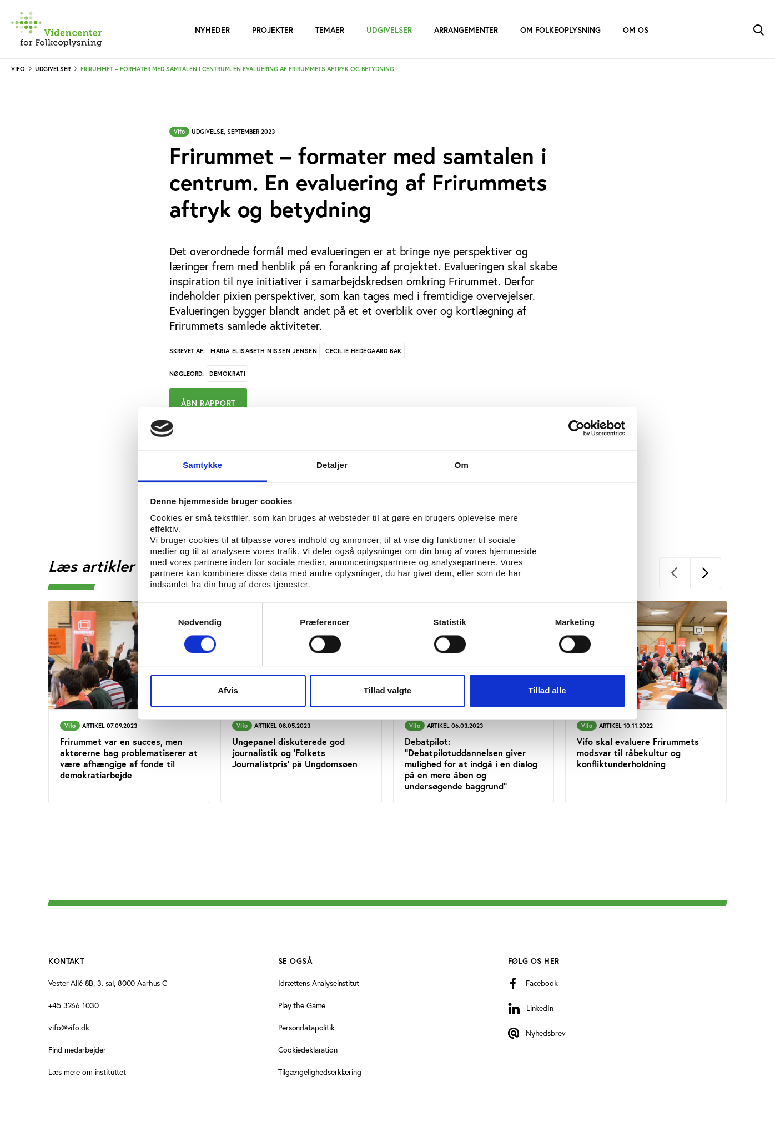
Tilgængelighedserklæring (319, 1071)
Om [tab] (462, 465)
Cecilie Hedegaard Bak (363, 351)
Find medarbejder (77, 1049)
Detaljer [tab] (332, 465)
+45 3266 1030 (73, 1005)
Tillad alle (547, 690)
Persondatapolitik (306, 1027)
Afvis (228, 690)
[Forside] (56, 29)
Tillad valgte (387, 690)
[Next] (705, 572)
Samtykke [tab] (202, 465)
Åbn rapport (208, 403)
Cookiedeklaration (308, 1049)
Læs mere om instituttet (87, 1071)
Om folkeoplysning (560, 30)
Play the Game (301, 1005)
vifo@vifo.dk (68, 1027)
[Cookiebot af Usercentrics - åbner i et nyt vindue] (576, 428)
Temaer (329, 30)
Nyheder (212, 30)
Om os (635, 30)
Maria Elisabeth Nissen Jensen (263, 351)
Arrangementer (466, 30)
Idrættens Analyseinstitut (318, 983)
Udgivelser (389, 30)
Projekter (272, 30)
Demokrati (227, 374)
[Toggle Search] (758, 29)
